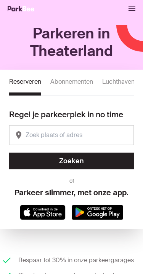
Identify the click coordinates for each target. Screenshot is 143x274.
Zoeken (71, 161)
